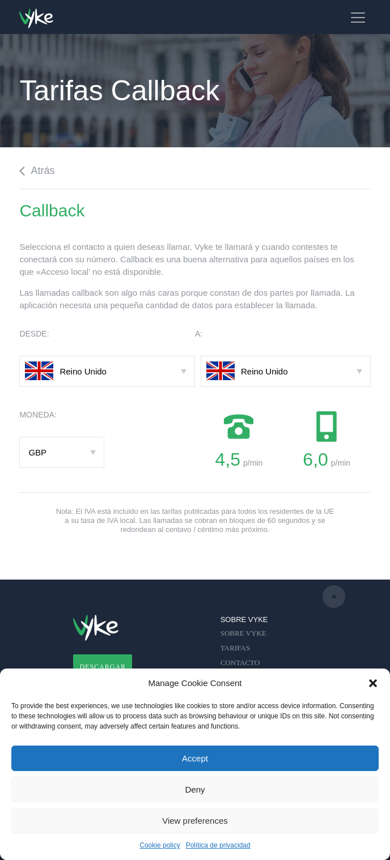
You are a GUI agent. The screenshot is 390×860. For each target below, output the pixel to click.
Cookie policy (159, 845)
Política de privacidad (218, 845)
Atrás (36, 170)
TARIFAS (235, 648)
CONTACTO (240, 662)
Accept (195, 758)
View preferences (195, 820)
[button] (373, 683)
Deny (195, 789)
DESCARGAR (102, 667)
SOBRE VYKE (243, 633)
